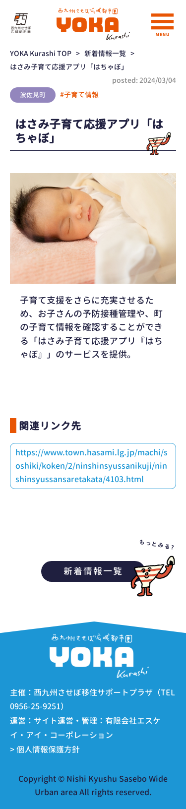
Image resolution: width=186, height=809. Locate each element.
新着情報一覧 (105, 53)
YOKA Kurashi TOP (40, 53)
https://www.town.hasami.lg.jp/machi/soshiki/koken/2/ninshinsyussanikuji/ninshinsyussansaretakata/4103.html (91, 466)
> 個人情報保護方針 (45, 749)
